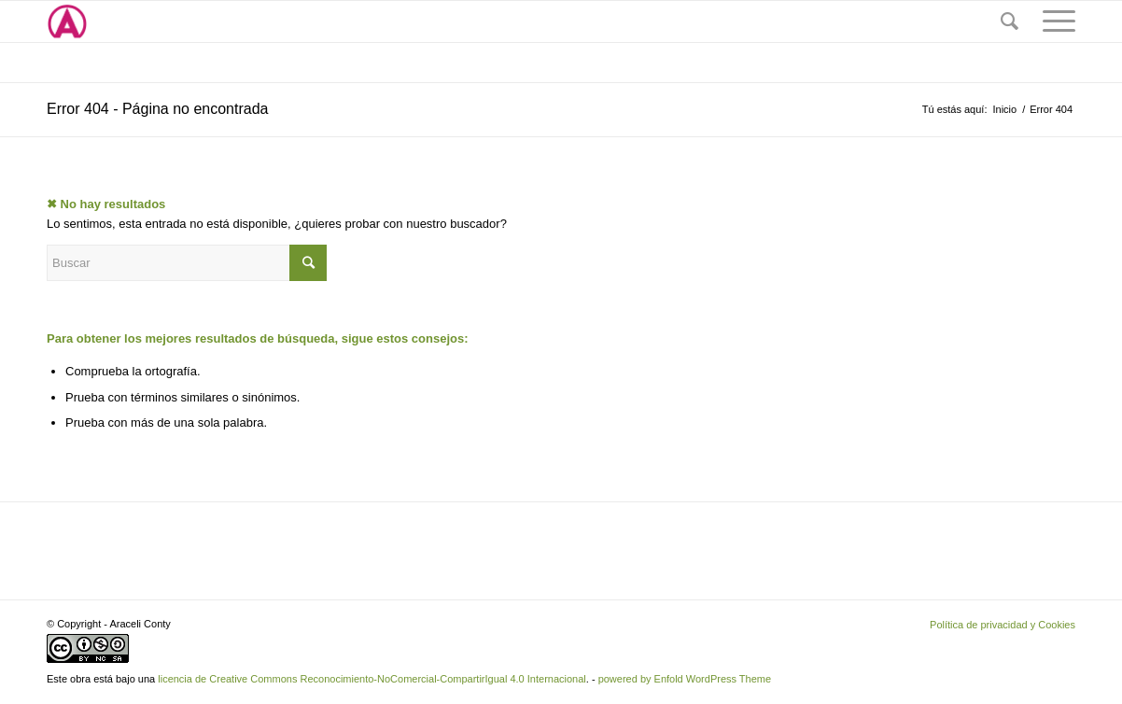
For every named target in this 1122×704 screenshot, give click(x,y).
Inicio (1004, 109)
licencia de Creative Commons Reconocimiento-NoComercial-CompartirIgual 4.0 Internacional (372, 678)
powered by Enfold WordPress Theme (684, 678)
